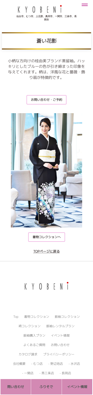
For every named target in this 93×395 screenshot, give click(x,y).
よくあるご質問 (34, 345)
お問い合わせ (60, 345)
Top (15, 316)
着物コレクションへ (47, 237)
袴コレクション (29, 326)
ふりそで (46, 386)
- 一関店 (27, 373)
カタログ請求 (28, 354)
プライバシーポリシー (58, 354)
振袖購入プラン (34, 335)
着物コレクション (36, 316)
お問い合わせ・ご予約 (46, 99)
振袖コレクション (67, 316)
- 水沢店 (74, 363)
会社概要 (19, 363)
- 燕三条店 (46, 373)
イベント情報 (60, 335)
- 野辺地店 (55, 363)
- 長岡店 (65, 373)
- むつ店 (37, 363)
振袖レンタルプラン (60, 326)
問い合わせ (15, 386)
